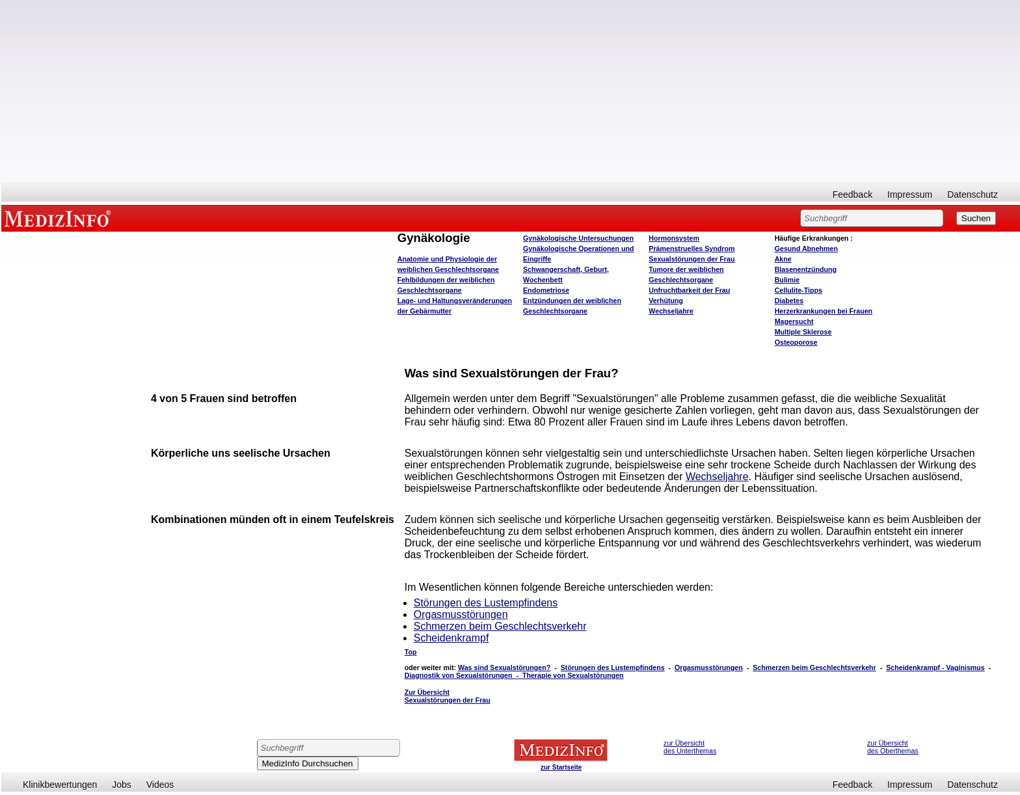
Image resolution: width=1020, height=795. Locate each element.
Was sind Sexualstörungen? (504, 667)
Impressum (909, 194)
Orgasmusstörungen (461, 614)
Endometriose (546, 290)
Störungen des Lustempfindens (485, 602)
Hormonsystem (674, 238)
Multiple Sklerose (803, 332)
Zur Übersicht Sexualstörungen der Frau (447, 696)
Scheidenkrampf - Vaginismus (935, 667)
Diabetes (789, 300)
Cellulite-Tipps (798, 290)
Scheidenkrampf (451, 637)
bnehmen (806, 248)
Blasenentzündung (806, 269)
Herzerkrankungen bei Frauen (823, 311)
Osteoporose (796, 342)
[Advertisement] (510, 91)
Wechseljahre (671, 311)
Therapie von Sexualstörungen (573, 675)
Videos (160, 784)
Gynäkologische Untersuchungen (578, 238)
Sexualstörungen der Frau (691, 259)
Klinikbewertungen (60, 784)
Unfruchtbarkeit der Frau (689, 290)
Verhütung (666, 300)
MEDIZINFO (59, 218)
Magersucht (794, 321)
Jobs (121, 784)
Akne (783, 259)
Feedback (852, 194)
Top (411, 652)
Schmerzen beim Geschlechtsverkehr (500, 626)
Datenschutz (972, 194)
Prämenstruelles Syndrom (691, 248)
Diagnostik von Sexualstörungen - (463, 675)
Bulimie (787, 280)
